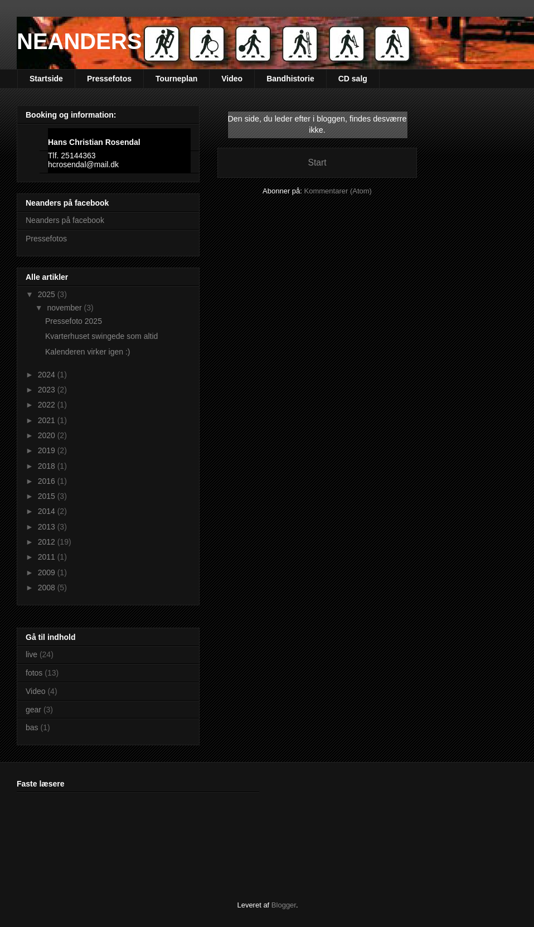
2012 (47, 541)
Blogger (283, 905)
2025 (47, 294)
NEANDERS (79, 41)
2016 (47, 481)
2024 (47, 374)
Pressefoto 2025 (73, 321)
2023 (47, 389)
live (31, 654)
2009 (47, 572)
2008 (47, 587)
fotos (34, 672)
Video (231, 78)
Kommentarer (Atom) (338, 191)
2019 (47, 450)
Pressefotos (109, 78)
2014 (47, 511)
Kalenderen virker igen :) (87, 351)
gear (33, 709)
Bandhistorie (290, 78)
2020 (47, 435)
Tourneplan (176, 78)
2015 (47, 496)
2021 (47, 420)
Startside (46, 78)
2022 (47, 404)
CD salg (352, 78)
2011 (47, 556)
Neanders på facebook (65, 220)
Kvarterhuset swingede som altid (101, 336)
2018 (47, 466)
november (65, 307)
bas (32, 727)
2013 (47, 526)
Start (317, 162)
